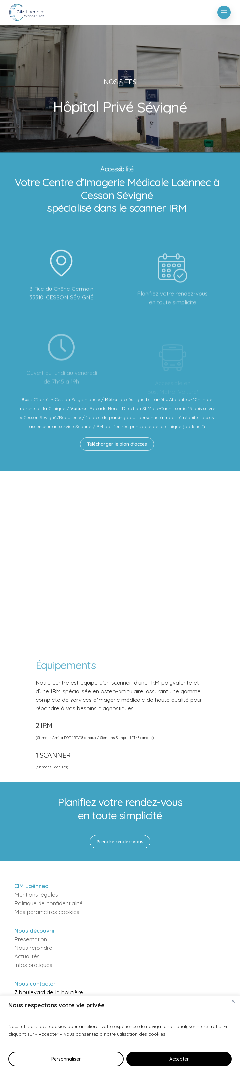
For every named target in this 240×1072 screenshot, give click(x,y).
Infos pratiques (33, 964)
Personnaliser (66, 1059)
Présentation (30, 939)
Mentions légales (36, 894)
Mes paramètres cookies (46, 911)
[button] (224, 12)
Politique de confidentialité (48, 903)
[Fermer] (233, 1001)
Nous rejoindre (33, 947)
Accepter (179, 1059)
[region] (120, 1033)
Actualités (27, 956)
